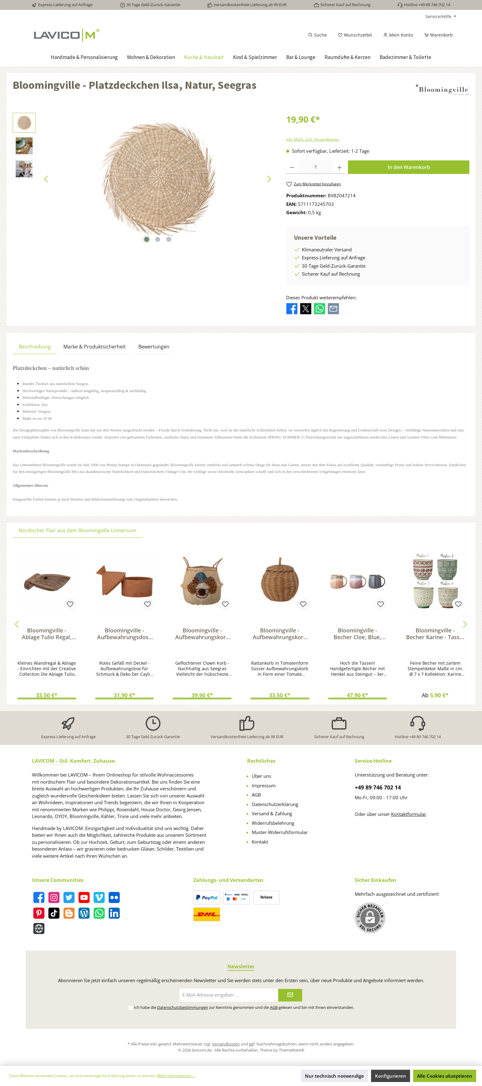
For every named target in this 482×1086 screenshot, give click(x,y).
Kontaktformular (408, 814)
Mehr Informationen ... (176, 1075)
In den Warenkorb (409, 167)
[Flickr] (114, 897)
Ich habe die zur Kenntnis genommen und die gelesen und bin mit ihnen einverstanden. (244, 1007)
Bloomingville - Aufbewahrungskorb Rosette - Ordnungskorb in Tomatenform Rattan (280, 633)
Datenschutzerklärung (275, 804)
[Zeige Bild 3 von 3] (168, 239)
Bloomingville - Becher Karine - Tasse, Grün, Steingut (435, 633)
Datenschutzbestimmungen (182, 1007)
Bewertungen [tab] (153, 346)
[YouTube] (84, 897)
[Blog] (84, 913)
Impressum (264, 785)
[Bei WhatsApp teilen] (319, 308)
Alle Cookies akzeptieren (444, 1076)
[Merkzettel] (355, 35)
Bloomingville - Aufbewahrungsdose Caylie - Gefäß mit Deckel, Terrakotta (124, 633)
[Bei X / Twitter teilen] (306, 308)
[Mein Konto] (398, 35)
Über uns (261, 776)
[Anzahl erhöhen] (339, 167)
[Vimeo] (99, 897)
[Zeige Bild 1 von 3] (146, 239)
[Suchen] (317, 35)
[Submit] (290, 995)
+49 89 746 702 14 (378, 787)
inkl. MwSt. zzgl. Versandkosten (312, 139)
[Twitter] (69, 897)
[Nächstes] (269, 179)
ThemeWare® (291, 1050)
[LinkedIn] (114, 913)
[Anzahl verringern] (292, 167)
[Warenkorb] (436, 35)
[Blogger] (69, 913)
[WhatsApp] (99, 913)
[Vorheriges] (46, 179)
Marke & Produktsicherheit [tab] (94, 346)
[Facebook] (39, 897)
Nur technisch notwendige (334, 1076)
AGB (256, 795)
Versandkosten (226, 1044)
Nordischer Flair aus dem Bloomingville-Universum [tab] (77, 530)
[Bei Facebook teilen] (292, 308)
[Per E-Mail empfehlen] (333, 308)
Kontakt (260, 842)
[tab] (35, 346)
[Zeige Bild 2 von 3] (157, 239)
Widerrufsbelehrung (273, 823)
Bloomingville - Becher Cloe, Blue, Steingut (357, 633)
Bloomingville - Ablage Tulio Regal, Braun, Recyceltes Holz (47, 633)
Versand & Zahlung (272, 813)
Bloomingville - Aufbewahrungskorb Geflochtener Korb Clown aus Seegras (202, 633)
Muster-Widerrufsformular (280, 832)
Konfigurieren (390, 1076)
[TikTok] (54, 913)
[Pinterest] (39, 913)
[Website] (39, 928)
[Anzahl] (316, 167)
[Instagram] (54, 897)
